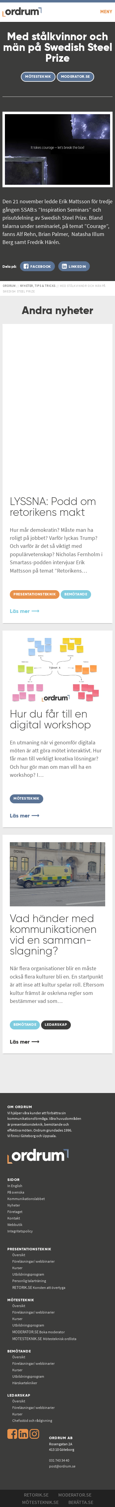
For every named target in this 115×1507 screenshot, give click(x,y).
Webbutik (14, 1224)
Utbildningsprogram (28, 1274)
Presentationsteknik (29, 1249)
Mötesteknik (20, 1300)
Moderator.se (74, 1495)
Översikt (18, 1254)
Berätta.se (80, 1502)
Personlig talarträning (29, 1280)
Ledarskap (18, 1395)
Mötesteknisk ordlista (44, 1338)
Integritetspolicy (20, 1231)
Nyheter (13, 1205)
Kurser (17, 1267)
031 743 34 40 (59, 1460)
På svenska (15, 1192)
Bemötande (19, 1351)
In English (14, 1185)
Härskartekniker (24, 1383)
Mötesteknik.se (40, 1502)
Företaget (14, 1211)
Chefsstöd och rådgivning (32, 1420)
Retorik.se (36, 1495)
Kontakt (13, 1218)
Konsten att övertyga (38, 1287)
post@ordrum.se (62, 1466)
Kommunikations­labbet (26, 1198)
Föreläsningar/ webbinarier (33, 1261)
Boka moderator (38, 1332)
